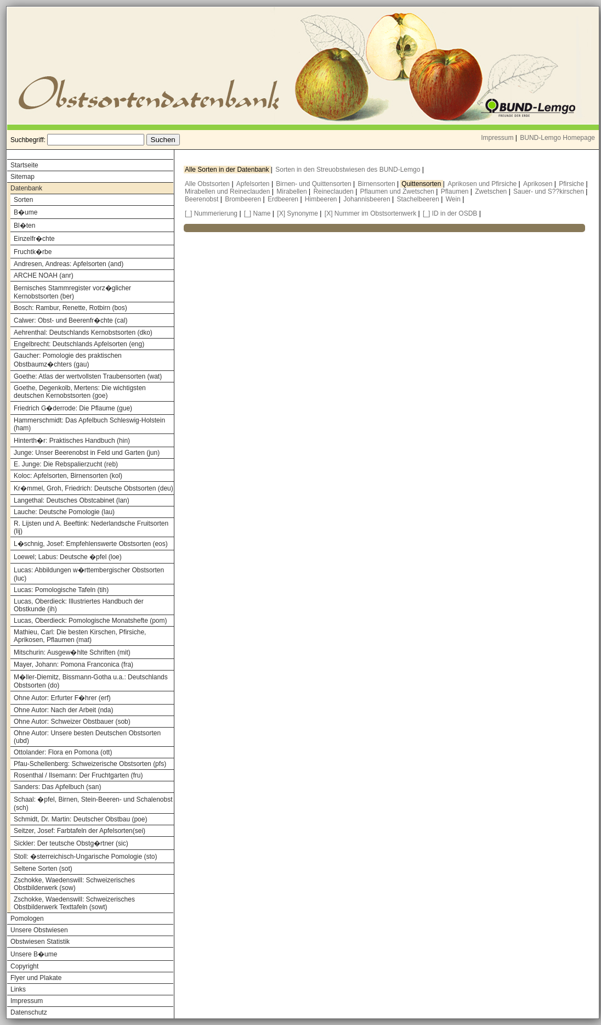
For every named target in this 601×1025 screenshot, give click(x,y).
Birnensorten (377, 184)
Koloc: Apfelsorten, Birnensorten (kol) (68, 476)
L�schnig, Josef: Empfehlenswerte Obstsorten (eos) (91, 544)
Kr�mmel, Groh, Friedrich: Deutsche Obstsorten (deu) (93, 488)
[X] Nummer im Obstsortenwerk (370, 213)
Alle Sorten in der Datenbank (228, 169)
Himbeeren (322, 199)
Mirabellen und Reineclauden (228, 191)
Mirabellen (292, 191)
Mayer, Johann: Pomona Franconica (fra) (73, 664)
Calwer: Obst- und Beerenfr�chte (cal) (70, 320)
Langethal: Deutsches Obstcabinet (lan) (71, 500)
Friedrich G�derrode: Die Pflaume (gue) (73, 408)
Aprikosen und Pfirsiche (482, 184)
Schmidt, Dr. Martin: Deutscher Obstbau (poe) (80, 819)
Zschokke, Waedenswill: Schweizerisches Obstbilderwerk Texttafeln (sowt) (74, 903)
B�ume (25, 212)
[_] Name (257, 213)
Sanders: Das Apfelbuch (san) (57, 787)
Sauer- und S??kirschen (549, 191)
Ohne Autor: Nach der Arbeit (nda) (63, 710)
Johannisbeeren (367, 199)
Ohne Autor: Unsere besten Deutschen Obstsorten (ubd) (87, 737)
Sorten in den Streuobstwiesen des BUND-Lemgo (348, 169)
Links (18, 989)
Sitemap (22, 177)
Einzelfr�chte (34, 239)
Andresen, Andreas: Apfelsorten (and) (68, 264)
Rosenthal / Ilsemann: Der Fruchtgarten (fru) (78, 775)
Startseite (24, 165)
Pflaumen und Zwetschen (398, 191)
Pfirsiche (572, 184)
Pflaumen (455, 191)
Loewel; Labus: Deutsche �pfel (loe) (68, 557)
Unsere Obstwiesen (39, 930)
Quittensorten (422, 184)
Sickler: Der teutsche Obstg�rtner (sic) (71, 843)
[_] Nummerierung (211, 213)
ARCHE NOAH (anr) (43, 275)
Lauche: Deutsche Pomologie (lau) (64, 512)
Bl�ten (24, 225)
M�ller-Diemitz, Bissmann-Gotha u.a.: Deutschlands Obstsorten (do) (91, 681)
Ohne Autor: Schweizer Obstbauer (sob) (72, 721)
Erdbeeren (284, 199)
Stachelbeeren (419, 199)
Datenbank (26, 188)
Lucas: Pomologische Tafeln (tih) (61, 590)
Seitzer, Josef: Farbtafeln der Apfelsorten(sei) (79, 831)
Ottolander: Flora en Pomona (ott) (63, 752)
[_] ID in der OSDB (450, 213)
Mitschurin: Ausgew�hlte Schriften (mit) (72, 652)
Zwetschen (491, 191)
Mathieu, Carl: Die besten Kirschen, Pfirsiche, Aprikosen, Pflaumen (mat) (80, 636)
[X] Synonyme (297, 213)
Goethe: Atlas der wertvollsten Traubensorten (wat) (88, 376)
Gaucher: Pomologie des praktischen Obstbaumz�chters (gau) (68, 360)
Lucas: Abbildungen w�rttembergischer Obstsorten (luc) (89, 574)
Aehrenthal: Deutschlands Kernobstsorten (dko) (83, 332)
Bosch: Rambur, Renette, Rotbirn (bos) (70, 308)
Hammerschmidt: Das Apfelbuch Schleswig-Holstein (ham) (89, 424)
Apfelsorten (253, 184)
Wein (454, 199)
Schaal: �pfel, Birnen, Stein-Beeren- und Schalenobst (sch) (93, 804)
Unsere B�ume (33, 954)
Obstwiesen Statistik (40, 941)
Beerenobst (202, 199)
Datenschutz (28, 1012)
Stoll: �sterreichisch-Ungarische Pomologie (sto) (85, 856)
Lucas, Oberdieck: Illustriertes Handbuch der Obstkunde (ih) (79, 605)
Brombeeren (244, 199)
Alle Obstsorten (208, 184)
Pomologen (27, 918)
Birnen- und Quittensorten (314, 184)
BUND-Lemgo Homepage (557, 138)
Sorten (23, 200)
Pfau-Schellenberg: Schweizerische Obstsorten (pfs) (90, 764)
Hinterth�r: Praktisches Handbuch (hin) (72, 440)
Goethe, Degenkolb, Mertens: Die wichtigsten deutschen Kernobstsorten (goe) (80, 391)
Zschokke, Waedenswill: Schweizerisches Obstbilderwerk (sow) (74, 884)
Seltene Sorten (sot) (43, 868)
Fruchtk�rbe (33, 252)
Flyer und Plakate (35, 978)
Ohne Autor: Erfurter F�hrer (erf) (62, 698)
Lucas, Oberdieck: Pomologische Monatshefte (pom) (90, 620)
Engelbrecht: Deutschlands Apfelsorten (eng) (79, 344)
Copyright (24, 966)
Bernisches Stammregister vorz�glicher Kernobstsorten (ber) (72, 292)
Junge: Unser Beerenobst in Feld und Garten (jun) (87, 453)
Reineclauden (334, 191)
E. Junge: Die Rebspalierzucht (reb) (66, 464)
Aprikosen (538, 184)
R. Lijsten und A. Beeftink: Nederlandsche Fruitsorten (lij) (91, 527)
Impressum (497, 138)
